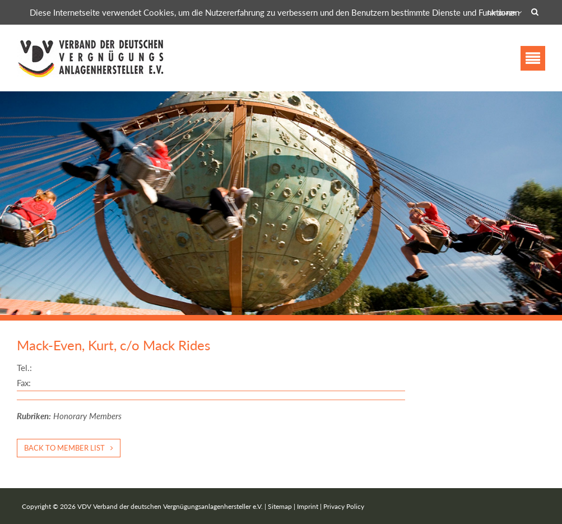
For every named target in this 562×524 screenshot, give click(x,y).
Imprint (307, 506)
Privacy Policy (343, 506)
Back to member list (64, 447)
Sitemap (280, 506)
